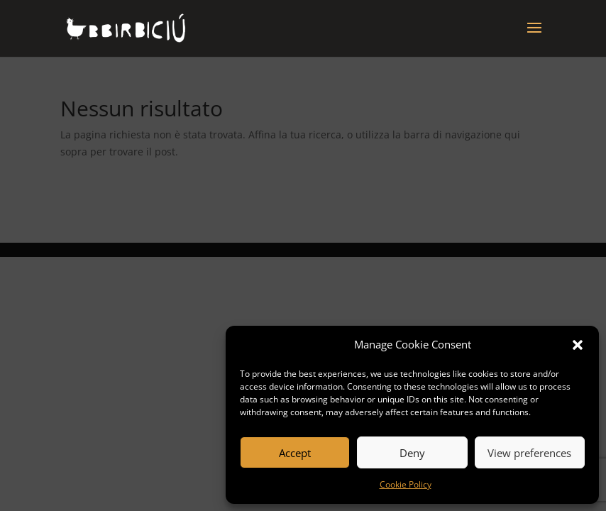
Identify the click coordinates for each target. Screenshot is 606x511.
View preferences (529, 453)
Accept (295, 453)
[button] (578, 345)
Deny (412, 453)
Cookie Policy (405, 484)
